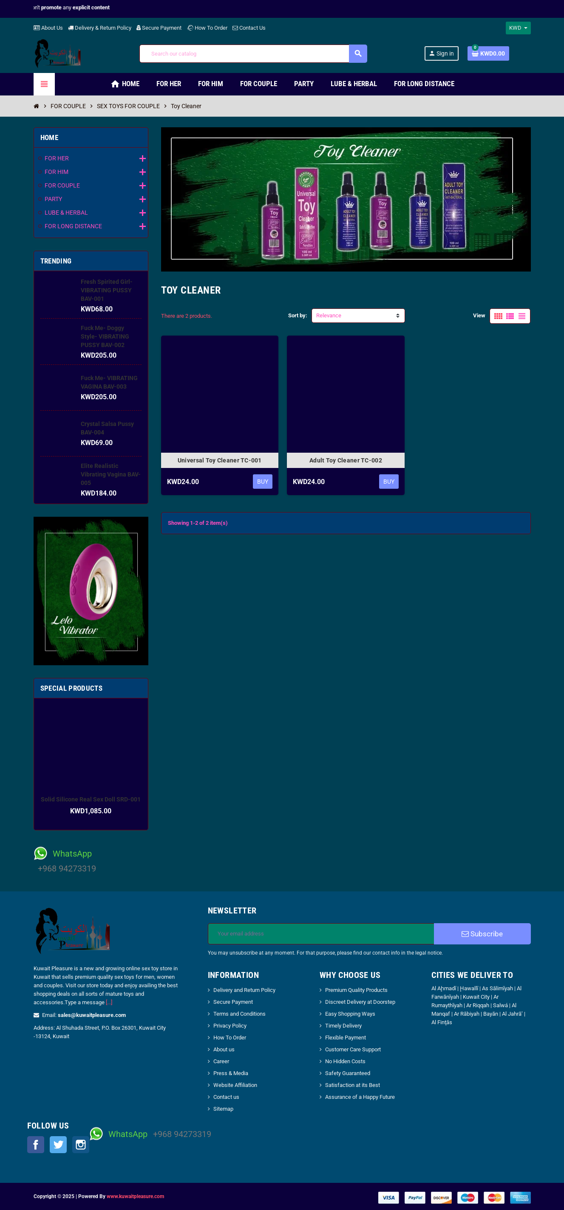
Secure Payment (158, 28)
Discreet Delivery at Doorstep (360, 1002)
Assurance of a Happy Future (360, 1097)
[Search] (253, 54)
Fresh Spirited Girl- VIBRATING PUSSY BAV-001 (107, 290)
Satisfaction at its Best (352, 1085)
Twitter (58, 1144)
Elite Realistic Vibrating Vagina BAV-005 (111, 474)
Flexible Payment (345, 1037)
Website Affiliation (235, 1085)
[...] (109, 1002)
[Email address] (321, 933)
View (479, 315)
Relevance (328, 315)
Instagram (80, 1144)
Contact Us (249, 28)
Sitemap (223, 1109)
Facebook (35, 1144)
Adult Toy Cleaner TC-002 (345, 460)
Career (221, 1061)
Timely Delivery (343, 1025)
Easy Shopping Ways (350, 1014)
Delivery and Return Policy (244, 990)
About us (224, 1049)
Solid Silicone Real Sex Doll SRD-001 (91, 799)
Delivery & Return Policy (99, 28)
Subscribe (482, 934)
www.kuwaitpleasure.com (135, 1196)
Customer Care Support (353, 1049)
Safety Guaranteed (347, 1073)
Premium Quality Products (356, 990)
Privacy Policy (230, 1025)
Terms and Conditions (239, 1014)
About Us (48, 28)
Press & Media (230, 1073)
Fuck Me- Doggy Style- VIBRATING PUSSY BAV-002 (105, 336)
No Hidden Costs (345, 1061)
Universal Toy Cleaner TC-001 (220, 460)
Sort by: (297, 315)
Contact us (226, 1097)
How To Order (207, 28)
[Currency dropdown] (518, 28)
